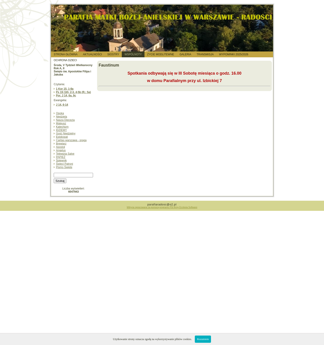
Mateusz (61, 123)
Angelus (61, 150)
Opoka (60, 113)
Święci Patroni (64, 163)
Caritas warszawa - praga (71, 140)
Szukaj (59, 181)
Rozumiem (203, 339)
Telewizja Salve (65, 153)
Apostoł (60, 147)
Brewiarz (61, 143)
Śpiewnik (61, 160)
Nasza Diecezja (65, 120)
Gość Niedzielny (65, 133)
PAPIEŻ (60, 157)
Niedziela (61, 116)
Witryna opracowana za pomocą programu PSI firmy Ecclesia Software (162, 207)
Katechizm (62, 126)
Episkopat (62, 136)
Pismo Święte (64, 167)
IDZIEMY (61, 130)
